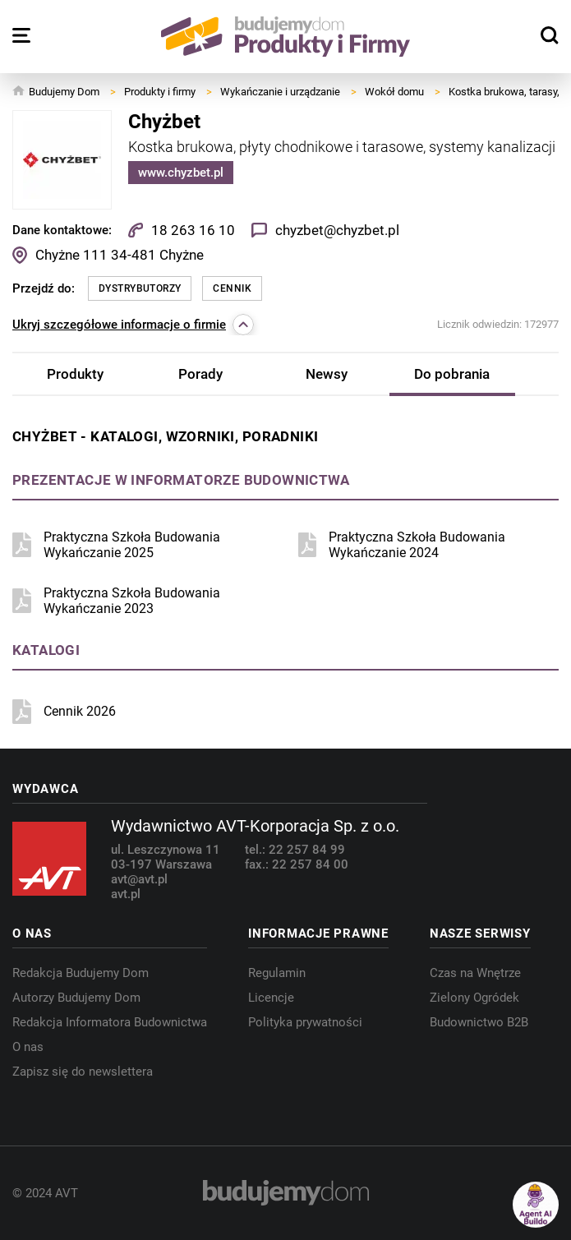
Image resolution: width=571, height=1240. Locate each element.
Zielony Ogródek (474, 997)
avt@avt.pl (139, 879)
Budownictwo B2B (479, 1022)
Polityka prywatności (305, 1022)
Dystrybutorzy (140, 288)
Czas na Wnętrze (475, 973)
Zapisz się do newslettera (82, 1071)
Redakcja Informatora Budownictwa (109, 1022)
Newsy (327, 374)
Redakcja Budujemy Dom (80, 973)
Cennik (232, 288)
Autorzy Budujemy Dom (76, 997)
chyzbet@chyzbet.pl (337, 230)
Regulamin (277, 973)
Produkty (75, 374)
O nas (28, 1046)
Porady (200, 374)
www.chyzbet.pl (180, 172)
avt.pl (125, 894)
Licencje (271, 997)
